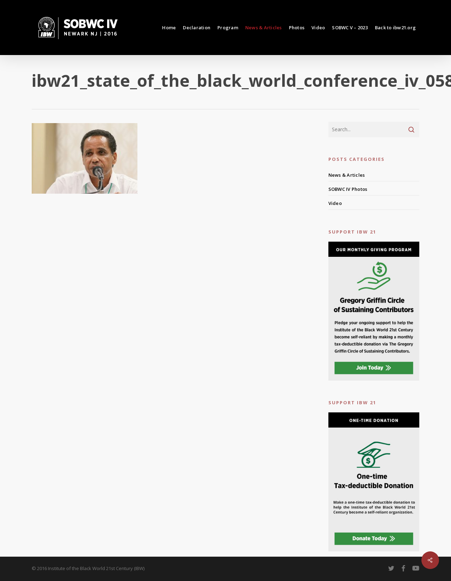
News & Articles (346, 175)
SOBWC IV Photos (347, 189)
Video (335, 203)
